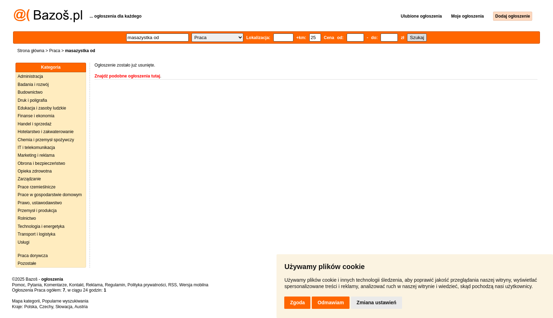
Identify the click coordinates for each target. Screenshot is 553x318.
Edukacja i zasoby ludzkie (42, 108)
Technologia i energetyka (41, 226)
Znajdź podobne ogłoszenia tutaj (127, 76)
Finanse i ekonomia (36, 115)
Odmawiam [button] (330, 302)
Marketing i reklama (36, 155)
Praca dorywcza (33, 255)
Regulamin (115, 284)
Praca (54, 50)
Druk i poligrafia (32, 100)
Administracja (30, 76)
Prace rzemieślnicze (36, 187)
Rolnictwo (27, 218)
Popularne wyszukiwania (65, 301)
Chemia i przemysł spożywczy (46, 139)
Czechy (46, 306)
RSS (172, 284)
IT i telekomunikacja (36, 147)
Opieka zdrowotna (35, 171)
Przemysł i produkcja (37, 210)
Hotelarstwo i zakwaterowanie (46, 131)
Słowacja (63, 306)
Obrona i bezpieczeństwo (41, 163)
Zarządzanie (29, 178)
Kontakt (76, 284)
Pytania (35, 284)
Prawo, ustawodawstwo (40, 202)
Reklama (94, 284)
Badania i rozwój (33, 84)
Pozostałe (27, 263)
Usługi (23, 242)
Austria (80, 306)
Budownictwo (30, 92)
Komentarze (55, 284)
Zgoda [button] (297, 302)
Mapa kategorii (26, 301)
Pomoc (18, 284)
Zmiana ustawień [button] (376, 302)
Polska (30, 306)
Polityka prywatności (147, 284)
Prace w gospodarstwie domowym (50, 194)
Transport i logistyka (36, 234)
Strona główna (30, 50)
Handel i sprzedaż (34, 123)
